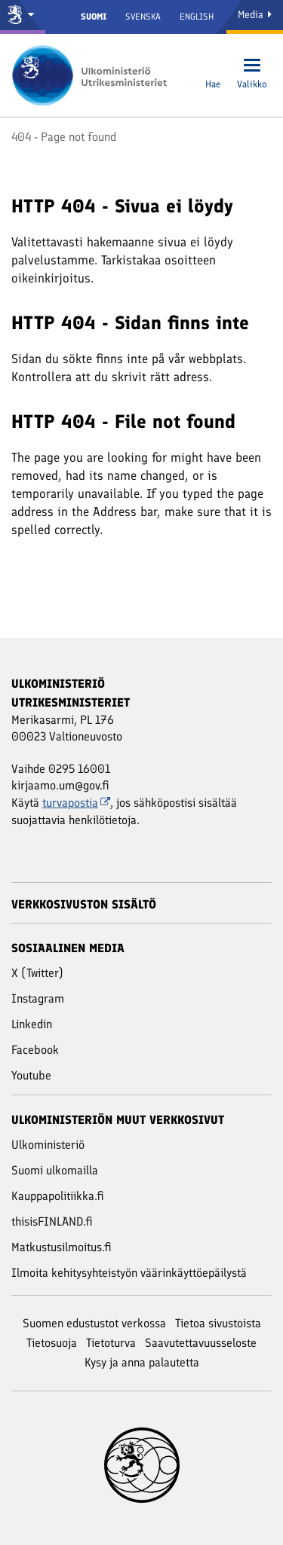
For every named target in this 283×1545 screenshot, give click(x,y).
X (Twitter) (37, 973)
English (197, 16)
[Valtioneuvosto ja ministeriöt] (22, 17)
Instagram (37, 998)
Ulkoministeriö (48, 1144)
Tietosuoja (51, 1343)
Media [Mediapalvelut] (255, 14)
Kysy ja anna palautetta (142, 1362)
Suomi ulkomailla (54, 1170)
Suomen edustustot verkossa (94, 1323)
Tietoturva (111, 1343)
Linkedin (31, 1024)
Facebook (35, 1050)
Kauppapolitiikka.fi (57, 1196)
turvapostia (76, 802)
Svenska (143, 16)
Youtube (31, 1075)
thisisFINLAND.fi (52, 1221)
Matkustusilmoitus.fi (61, 1247)
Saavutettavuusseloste (201, 1343)
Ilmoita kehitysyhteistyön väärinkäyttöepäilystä (129, 1273)
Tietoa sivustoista (218, 1323)
